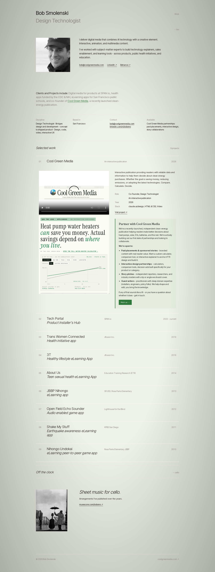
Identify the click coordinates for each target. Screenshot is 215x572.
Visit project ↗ (121, 212)
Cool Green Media (78, 100)
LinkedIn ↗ (112, 65)
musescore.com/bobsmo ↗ (91, 504)
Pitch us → (125, 302)
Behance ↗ (125, 65)
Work (177, 14)
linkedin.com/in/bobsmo (120, 126)
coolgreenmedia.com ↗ (168, 559)
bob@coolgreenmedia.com (91, 65)
